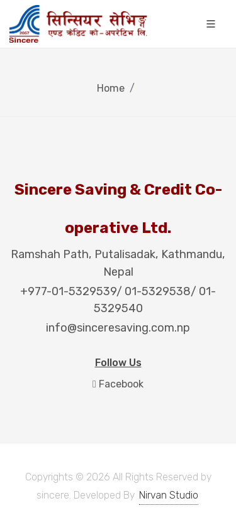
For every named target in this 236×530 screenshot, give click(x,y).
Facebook (118, 384)
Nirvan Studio (168, 495)
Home (111, 88)
